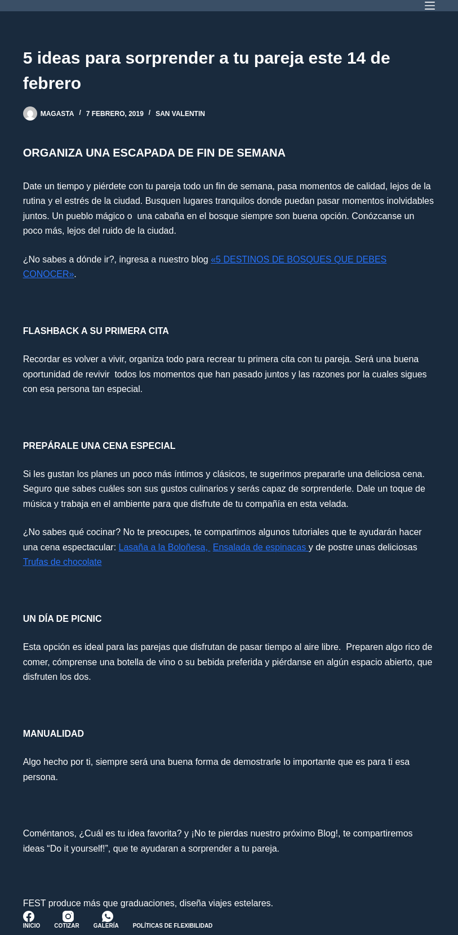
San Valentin (180, 114)
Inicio (32, 926)
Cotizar (66, 926)
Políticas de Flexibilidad (173, 926)
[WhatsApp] (107, 916)
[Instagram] (68, 916)
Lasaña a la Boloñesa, (165, 547)
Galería (106, 926)
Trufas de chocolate (62, 562)
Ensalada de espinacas (261, 547)
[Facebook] (28, 916)
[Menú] (430, 6)
